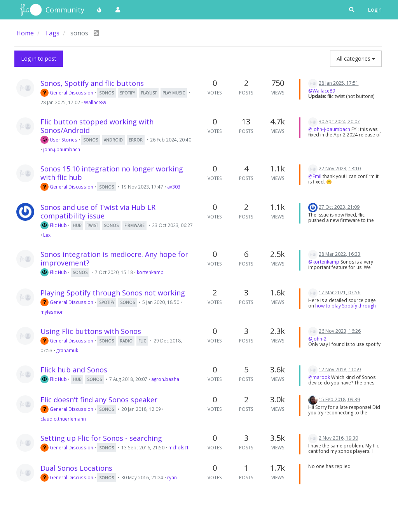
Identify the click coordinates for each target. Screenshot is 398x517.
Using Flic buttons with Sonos (90, 331)
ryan (172, 477)
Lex (47, 235)
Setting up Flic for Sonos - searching (101, 438)
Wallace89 (95, 102)
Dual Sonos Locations (76, 468)
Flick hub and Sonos (73, 369)
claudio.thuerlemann (63, 419)
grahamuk (67, 350)
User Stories (58, 139)
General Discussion (66, 92)
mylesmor (51, 312)
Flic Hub (53, 225)
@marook (319, 377)
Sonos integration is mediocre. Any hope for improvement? (114, 258)
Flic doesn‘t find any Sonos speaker (98, 399)
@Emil (314, 176)
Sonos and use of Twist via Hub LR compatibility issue (97, 211)
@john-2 (317, 338)
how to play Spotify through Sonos (342, 308)
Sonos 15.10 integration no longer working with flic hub (111, 173)
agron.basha (165, 379)
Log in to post (38, 58)
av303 (173, 186)
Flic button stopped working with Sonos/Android (97, 126)
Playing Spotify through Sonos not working (112, 292)
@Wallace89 (321, 90)
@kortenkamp (323, 261)
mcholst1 (178, 447)
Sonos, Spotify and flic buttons (92, 83)
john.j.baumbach (61, 149)
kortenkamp (150, 272)
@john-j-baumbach (329, 129)
